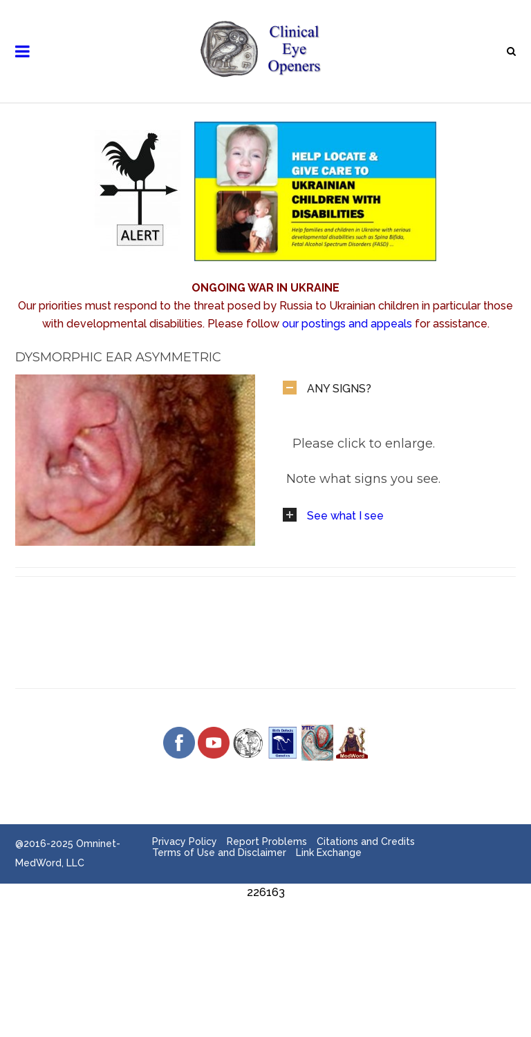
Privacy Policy (184, 841)
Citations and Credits (366, 841)
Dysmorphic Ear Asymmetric (118, 357)
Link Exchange (329, 852)
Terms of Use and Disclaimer (219, 852)
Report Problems (267, 841)
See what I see (345, 515)
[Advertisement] (265, 933)
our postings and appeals (347, 323)
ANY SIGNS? (339, 388)
